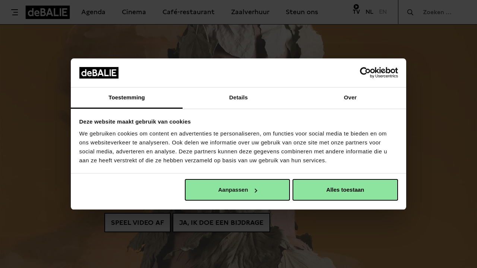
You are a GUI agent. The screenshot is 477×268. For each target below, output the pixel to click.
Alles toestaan (345, 189)
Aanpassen (237, 189)
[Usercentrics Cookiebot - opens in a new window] (365, 72)
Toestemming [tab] (126, 97)
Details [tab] (238, 97)
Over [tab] (350, 97)
